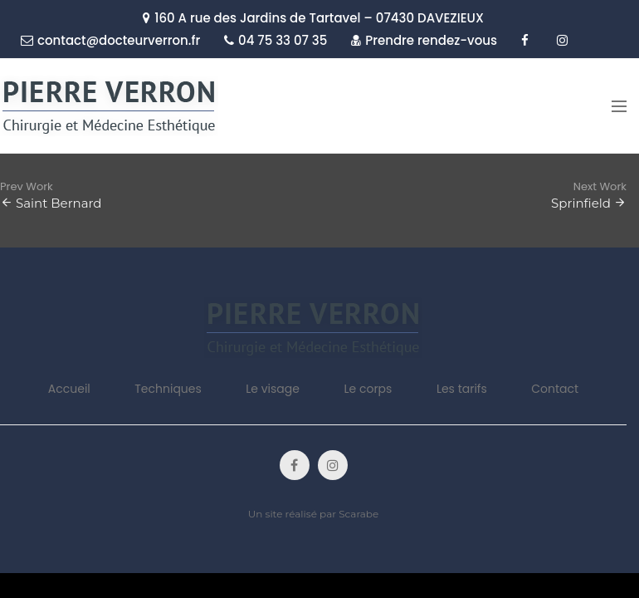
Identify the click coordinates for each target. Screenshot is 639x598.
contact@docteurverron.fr (110, 40)
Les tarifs (462, 388)
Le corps (368, 388)
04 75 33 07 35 (275, 40)
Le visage (273, 388)
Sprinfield (581, 203)
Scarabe (358, 513)
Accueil (69, 388)
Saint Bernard (59, 203)
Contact (554, 388)
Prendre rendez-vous (424, 40)
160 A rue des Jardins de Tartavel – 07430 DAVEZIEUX (313, 18)
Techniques (168, 388)
